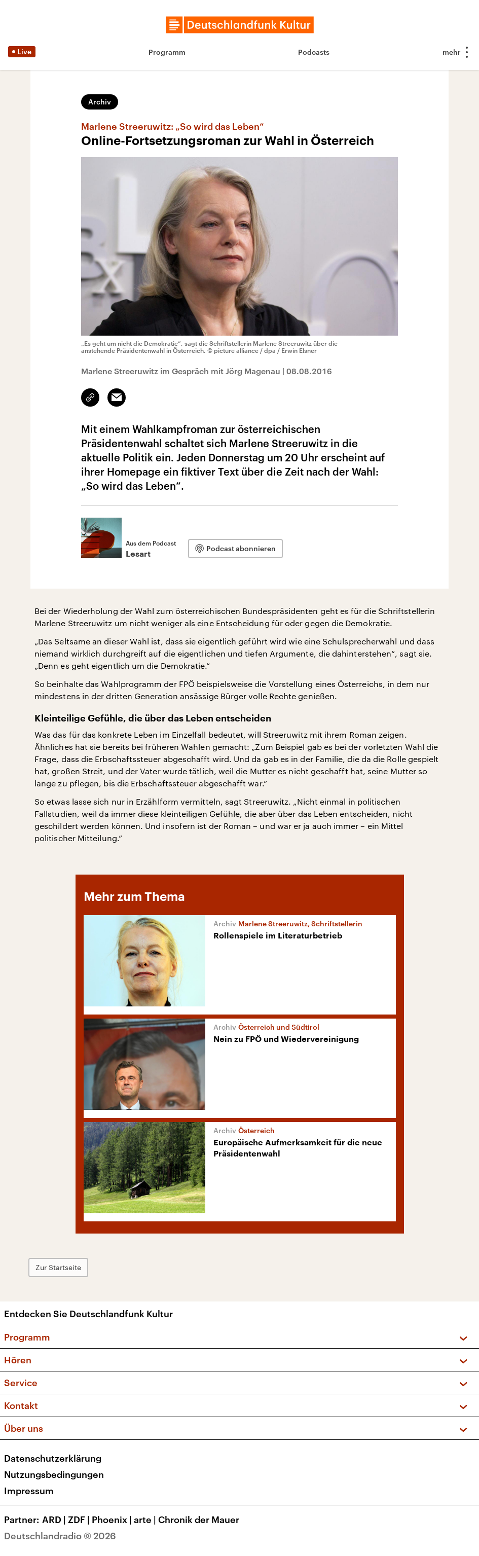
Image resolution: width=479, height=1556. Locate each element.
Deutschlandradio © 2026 (60, 1535)
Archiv (99, 101)
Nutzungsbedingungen (54, 1474)
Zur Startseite (58, 1267)
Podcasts (313, 52)
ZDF (80, 1519)
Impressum (29, 1490)
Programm (167, 52)
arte (146, 1519)
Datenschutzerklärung (52, 1458)
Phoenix (113, 1519)
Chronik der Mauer (198, 1519)
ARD (55, 1519)
